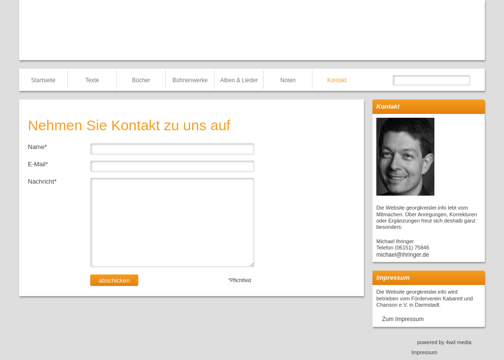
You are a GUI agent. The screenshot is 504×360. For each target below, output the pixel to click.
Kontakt (337, 80)
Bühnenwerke (189, 80)
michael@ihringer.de (402, 254)
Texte (92, 80)
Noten (288, 80)
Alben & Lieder (239, 80)
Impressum (424, 352)
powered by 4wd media (444, 342)
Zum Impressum (403, 319)
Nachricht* (42, 181)
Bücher (141, 80)
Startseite (43, 80)
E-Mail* (38, 164)
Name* (37, 146)
